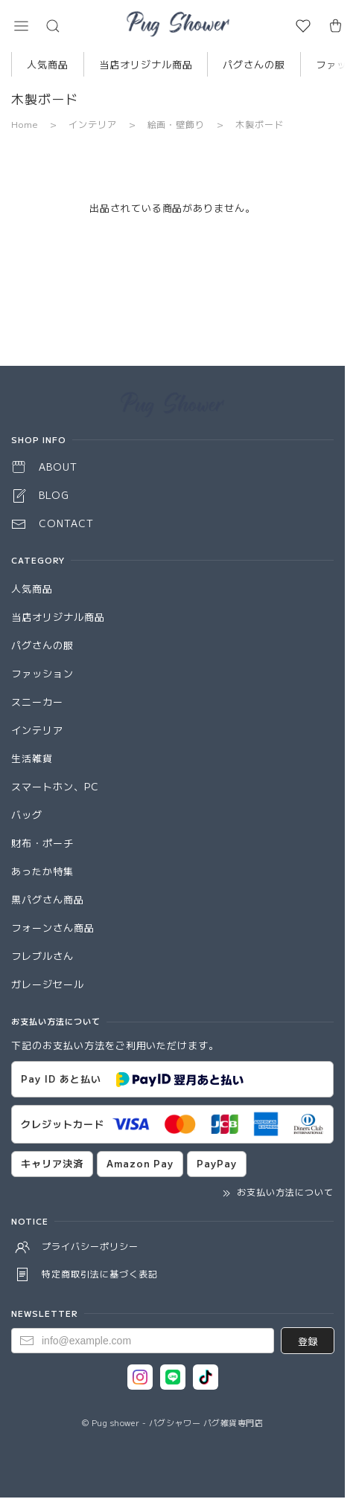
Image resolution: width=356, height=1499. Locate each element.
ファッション (42, 673)
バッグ (26, 814)
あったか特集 (42, 871)
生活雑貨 (32, 758)
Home (24, 123)
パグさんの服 (254, 64)
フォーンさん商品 (53, 928)
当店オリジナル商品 (146, 64)
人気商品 (48, 64)
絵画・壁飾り (176, 123)
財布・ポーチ (42, 843)
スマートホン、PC (55, 786)
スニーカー (37, 701)
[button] (21, 26)
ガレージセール (47, 984)
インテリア (93, 123)
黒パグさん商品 (47, 899)
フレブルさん (42, 956)
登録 (307, 1341)
